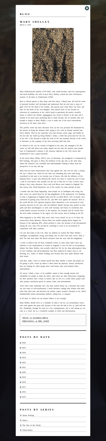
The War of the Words (30, 425)
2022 (23, 362)
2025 (23, 348)
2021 (23, 367)
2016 (23, 392)
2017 (23, 387)
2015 (23, 397)
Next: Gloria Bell (35, 318)
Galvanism (47, 115)
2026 (23, 343)
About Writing (27, 415)
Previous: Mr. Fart (35, 321)
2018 (23, 382)
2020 (23, 372)
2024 (23, 352)
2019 (23, 377)
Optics (24, 420)
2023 (23, 357)
